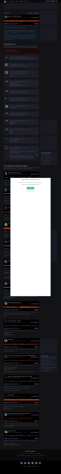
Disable (30, 188)
